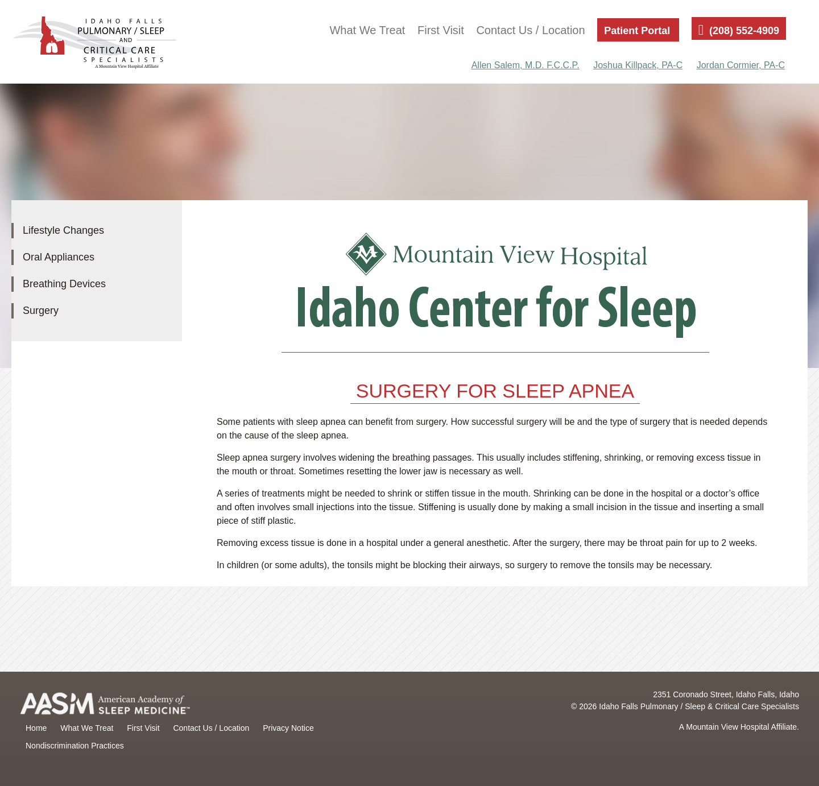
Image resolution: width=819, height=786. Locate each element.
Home (36, 728)
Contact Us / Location (530, 30)
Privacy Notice (288, 728)
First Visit (440, 30)
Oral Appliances (58, 257)
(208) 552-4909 (744, 30)
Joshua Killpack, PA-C (637, 65)
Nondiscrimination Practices (75, 745)
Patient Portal (637, 30)
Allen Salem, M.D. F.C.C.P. (525, 65)
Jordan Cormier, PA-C (741, 65)
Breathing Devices (64, 283)
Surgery (41, 310)
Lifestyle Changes (63, 230)
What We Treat (367, 30)
